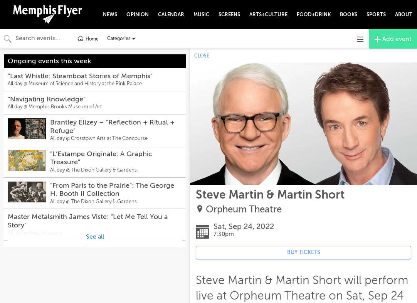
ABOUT (403, 14)
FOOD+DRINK (314, 14)
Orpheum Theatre (244, 209)
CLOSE (201, 56)
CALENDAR (171, 14)
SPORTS (376, 14)
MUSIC (201, 14)
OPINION (137, 14)
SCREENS (229, 14)
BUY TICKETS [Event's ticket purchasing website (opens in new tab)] (303, 252)
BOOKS (348, 14)
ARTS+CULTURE (268, 14)
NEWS (110, 14)
